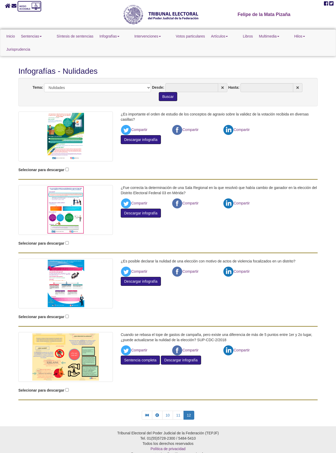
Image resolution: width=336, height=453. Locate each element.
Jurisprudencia (297, 36)
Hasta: (233, 74)
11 (178, 402)
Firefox (183, 446)
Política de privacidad (167, 436)
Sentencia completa (140, 347)
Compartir (134, 116)
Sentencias (50, 36)
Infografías (119, 36)
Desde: (158, 74)
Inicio (29, 36)
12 (189, 402)
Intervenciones (148, 36)
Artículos (211, 36)
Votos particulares (182, 36)
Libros (231, 36)
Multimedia (252, 36)
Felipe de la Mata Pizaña (264, 14)
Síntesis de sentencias (84, 36)
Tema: (38, 74)
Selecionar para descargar (41, 157)
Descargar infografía (141, 126)
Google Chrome (160, 446)
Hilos (274, 36)
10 (168, 402)
